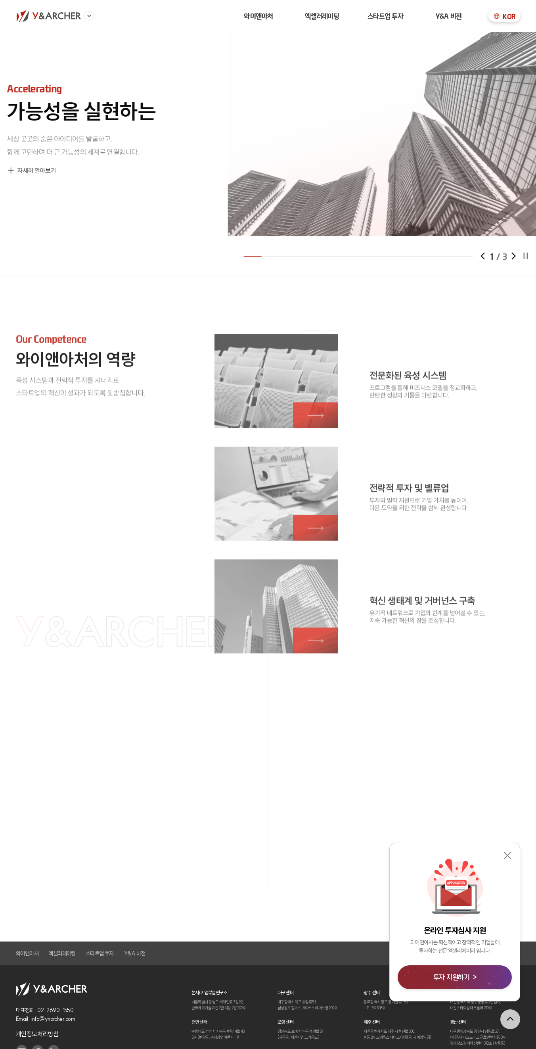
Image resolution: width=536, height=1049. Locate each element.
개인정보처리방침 (37, 1034)
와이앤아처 (258, 16)
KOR (504, 16)
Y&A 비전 (448, 16)
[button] (523, 256)
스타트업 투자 (386, 16)
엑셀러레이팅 (322, 16)
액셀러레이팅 (62, 953)
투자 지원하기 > (454, 977)
